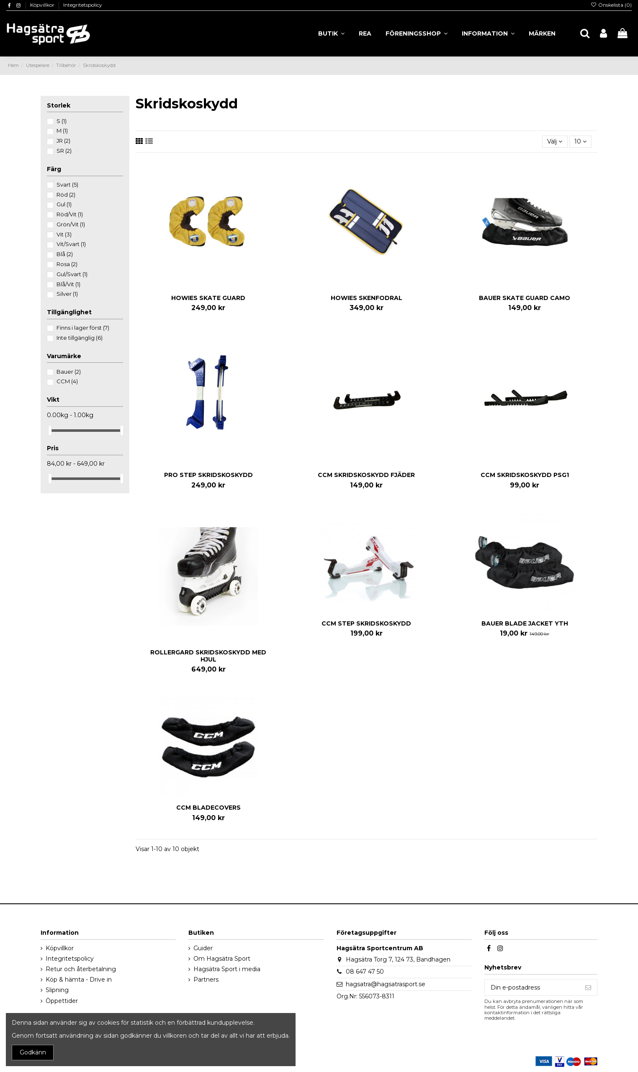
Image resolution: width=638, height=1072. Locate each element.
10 (580, 141)
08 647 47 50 (365, 971)
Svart (67, 184)
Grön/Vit (71, 224)
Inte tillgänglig (80, 337)
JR (63, 140)
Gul (64, 204)
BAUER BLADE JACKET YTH (524, 623)
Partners (206, 979)
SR (64, 150)
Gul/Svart (72, 274)
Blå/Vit (68, 284)
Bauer (69, 371)
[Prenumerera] (588, 987)
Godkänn (33, 1052)
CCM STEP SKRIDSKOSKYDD (366, 623)
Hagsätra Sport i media (226, 969)
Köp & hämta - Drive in (79, 979)
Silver (67, 293)
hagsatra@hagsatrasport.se (385, 984)
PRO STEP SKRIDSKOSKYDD (208, 475)
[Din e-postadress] (532, 987)
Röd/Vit (70, 214)
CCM (67, 381)
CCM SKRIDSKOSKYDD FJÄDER (366, 475)
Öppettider (62, 1001)
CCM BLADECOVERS (208, 807)
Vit (64, 234)
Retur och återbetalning (81, 969)
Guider (203, 948)
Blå (65, 254)
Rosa (67, 264)
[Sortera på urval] (554, 142)
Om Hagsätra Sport (221, 958)
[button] (488, 33)
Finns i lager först (83, 327)
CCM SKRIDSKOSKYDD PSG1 (525, 475)
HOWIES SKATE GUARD (208, 298)
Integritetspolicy (82, 5)
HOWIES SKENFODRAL (366, 298)
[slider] (49, 430)
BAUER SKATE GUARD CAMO (524, 298)
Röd (66, 194)
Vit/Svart (71, 244)
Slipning (57, 990)
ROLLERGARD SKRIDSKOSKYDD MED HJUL (208, 656)
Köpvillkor (43, 5)
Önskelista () (611, 5)
